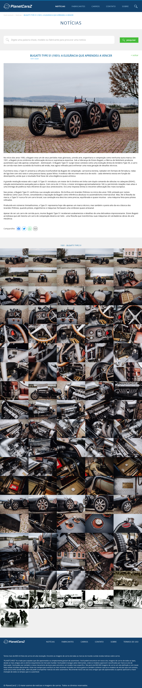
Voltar (135, 54)
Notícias (60, 6)
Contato (110, 6)
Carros (95, 6)
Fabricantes (78, 6)
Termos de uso (131, 641)
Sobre (124, 6)
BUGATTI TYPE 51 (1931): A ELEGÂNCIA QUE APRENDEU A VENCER (48, 15)
